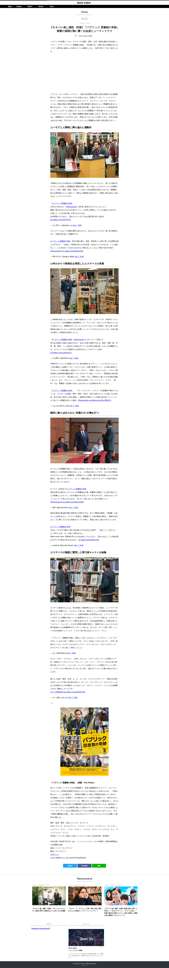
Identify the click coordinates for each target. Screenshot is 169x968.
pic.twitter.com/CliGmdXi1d (73, 251)
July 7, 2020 (77, 225)
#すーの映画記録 (56, 692)
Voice (34, 885)
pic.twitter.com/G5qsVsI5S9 (73, 502)
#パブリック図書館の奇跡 (62, 203)
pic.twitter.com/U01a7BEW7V (100, 400)
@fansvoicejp (71, 207)
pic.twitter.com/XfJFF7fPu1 (60, 220)
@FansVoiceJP (56, 251)
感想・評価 (84, 19)
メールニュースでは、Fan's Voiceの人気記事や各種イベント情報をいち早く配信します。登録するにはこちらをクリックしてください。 (86, 955)
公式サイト (54, 854)
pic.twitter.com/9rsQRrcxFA (88, 540)
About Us (84, 965)
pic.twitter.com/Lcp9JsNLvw (61, 353)
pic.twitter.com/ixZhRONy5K (74, 692)
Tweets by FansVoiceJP (40, 929)
